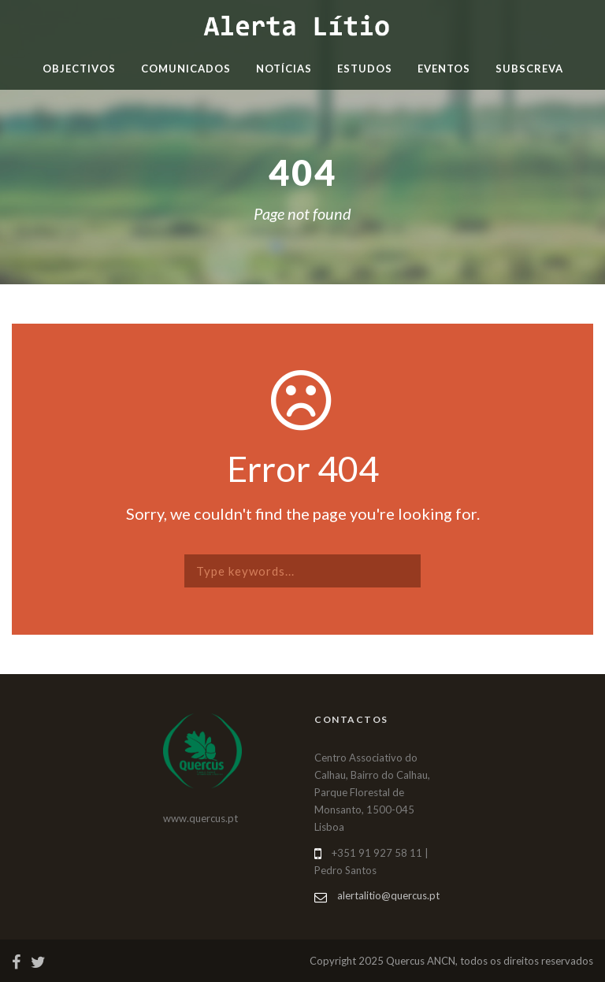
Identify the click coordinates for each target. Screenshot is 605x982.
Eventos (444, 68)
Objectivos (79, 68)
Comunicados (186, 68)
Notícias (284, 68)
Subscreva (529, 68)
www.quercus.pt (200, 818)
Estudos (364, 68)
